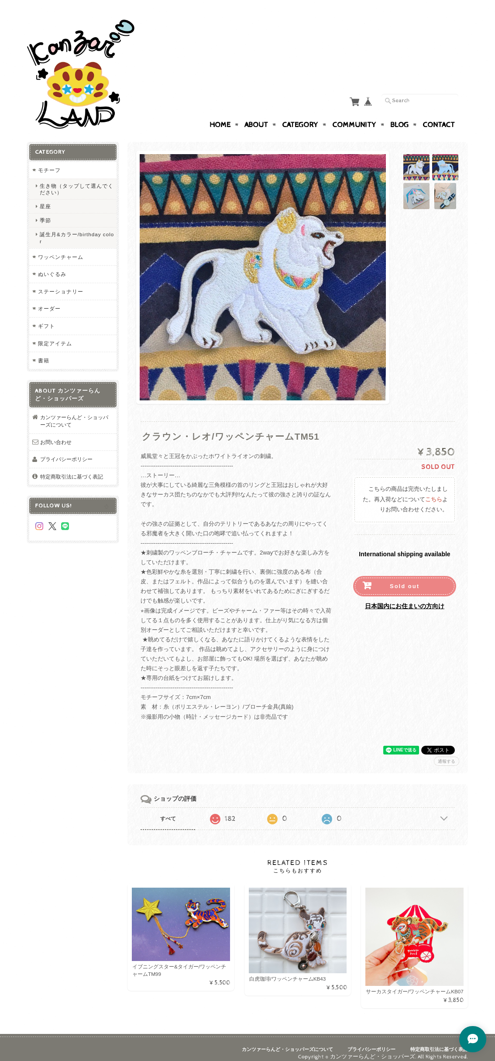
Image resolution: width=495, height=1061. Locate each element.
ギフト (46, 317)
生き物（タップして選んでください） (76, 180)
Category (300, 116)
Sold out (404, 577)
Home (220, 116)
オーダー (49, 300)
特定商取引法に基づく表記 (71, 468)
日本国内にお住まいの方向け (404, 597)
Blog (399, 116)
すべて (168, 810)
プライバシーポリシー (66, 451)
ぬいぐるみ (52, 266)
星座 (45, 197)
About (256, 116)
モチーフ (49, 162)
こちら (433, 491)
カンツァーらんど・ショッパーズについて (74, 412)
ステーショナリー (60, 283)
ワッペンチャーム (60, 248)
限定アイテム (55, 335)
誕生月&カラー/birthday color (77, 229)
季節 (45, 212)
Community (354, 116)
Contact (439, 116)
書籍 (43, 352)
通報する (446, 752)
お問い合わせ (56, 433)
